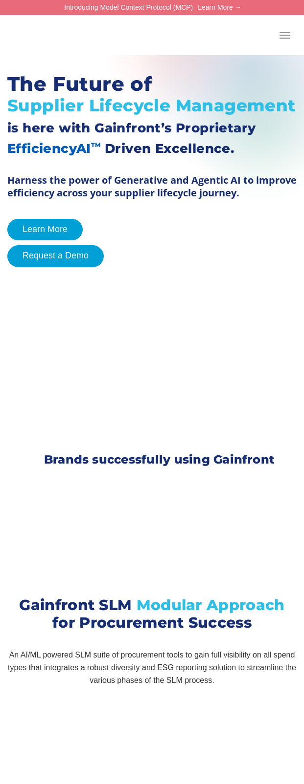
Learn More (215, 7)
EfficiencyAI (54, 148)
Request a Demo (48, 256)
